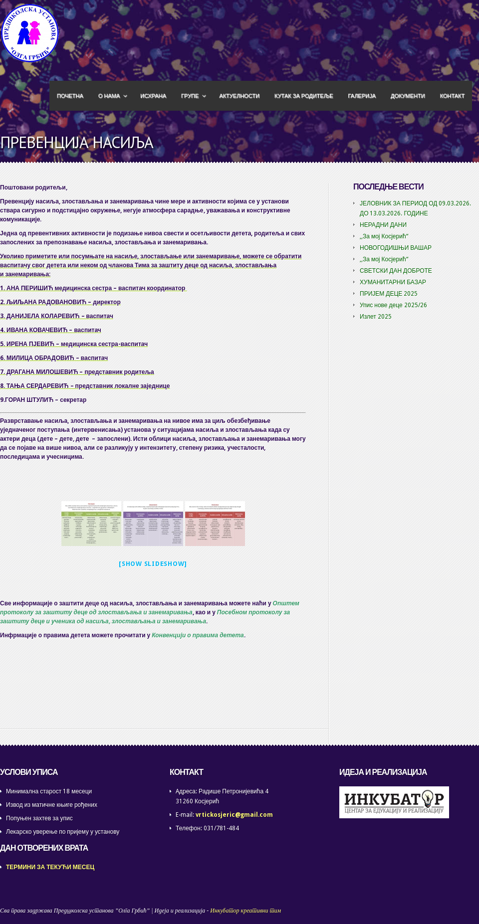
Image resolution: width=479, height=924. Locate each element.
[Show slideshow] (153, 563)
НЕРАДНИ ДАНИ (383, 224)
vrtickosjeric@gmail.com (234, 814)
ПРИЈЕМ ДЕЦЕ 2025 (389, 293)
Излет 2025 (376, 316)
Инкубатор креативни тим (245, 910)
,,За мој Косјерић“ (384, 236)
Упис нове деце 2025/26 (393, 305)
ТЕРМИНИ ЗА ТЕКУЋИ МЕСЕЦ (50, 867)
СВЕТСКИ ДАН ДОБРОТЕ (396, 270)
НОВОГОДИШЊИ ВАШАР (396, 247)
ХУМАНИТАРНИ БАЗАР (393, 282)
